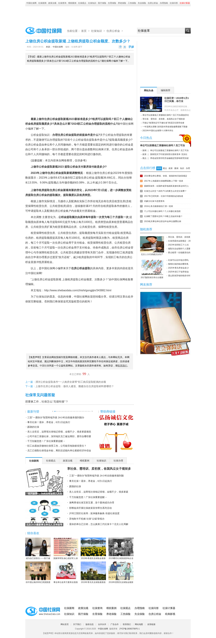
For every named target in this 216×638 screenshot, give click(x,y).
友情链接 (151, 624)
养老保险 (122, 3)
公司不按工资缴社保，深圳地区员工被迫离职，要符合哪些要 (59, 436)
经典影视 (170, 614)
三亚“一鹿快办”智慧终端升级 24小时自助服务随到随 (96, 475)
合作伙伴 (102, 624)
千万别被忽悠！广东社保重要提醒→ (46, 441)
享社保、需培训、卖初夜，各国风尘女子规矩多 (99, 468)
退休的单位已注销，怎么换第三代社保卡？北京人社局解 (98, 524)
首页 (84, 30)
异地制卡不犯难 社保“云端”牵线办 (86, 518)
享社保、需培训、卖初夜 (179, 237)
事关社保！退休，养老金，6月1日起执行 (48, 422)
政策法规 (52, 3)
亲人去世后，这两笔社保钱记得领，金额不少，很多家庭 (98, 491)
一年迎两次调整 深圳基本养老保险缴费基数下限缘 (164, 127)
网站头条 (148, 90)
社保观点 (82, 3)
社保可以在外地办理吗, (178, 260)
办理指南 (164, 3)
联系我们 (127, 624)
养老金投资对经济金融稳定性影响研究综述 (169, 158)
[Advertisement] (108, 15)
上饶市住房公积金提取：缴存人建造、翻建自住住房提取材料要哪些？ (74, 386)
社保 (128, 123)
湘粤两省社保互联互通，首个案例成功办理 (91, 502)
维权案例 (72, 3)
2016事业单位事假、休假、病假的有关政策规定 (165, 176)
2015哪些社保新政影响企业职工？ (121, 549)
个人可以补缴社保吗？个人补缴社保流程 (162, 211)
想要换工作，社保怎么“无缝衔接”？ (46, 401)
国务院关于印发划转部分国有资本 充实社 (168, 154)
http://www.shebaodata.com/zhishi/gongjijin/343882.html (77, 290)
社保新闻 (42, 3)
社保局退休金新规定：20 (179, 241)
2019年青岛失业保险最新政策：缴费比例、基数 (93, 573)
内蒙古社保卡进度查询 (154, 201)
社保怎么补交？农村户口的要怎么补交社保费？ (165, 191)
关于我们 (77, 624)
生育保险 (112, 3)
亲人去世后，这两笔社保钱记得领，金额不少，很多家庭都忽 (59, 431)
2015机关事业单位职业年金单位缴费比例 (162, 221)
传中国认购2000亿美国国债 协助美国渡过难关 (38, 573)
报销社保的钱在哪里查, (178, 264)
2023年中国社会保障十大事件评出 (157, 130)
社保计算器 (169, 608)
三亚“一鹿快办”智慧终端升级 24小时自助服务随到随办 (55, 417)
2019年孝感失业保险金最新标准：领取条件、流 (93, 549)
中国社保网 (31, 3)
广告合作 (115, 624)
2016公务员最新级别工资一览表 (158, 206)
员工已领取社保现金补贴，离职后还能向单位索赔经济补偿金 (59, 450)
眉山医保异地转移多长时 (179, 275)
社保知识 (92, 3)
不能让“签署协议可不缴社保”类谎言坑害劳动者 (163, 123)
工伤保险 (132, 3)
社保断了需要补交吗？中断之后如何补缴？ (163, 216)
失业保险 (142, 3)
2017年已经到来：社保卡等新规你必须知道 (163, 196)
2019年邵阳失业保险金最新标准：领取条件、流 (121, 573)
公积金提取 (37, 134)
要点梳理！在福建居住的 (179, 252)
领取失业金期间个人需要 (179, 248)
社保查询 (62, 3)
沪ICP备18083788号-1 (129, 629)
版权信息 (90, 624)
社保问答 (174, 3)
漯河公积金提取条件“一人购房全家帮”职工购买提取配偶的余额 (70, 382)
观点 (144, 158)
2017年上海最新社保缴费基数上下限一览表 (163, 181)
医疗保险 (102, 3)
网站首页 (65, 624)
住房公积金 (153, 3)
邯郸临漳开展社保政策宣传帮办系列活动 (90, 508)
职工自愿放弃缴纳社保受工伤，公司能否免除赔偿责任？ (56, 445)
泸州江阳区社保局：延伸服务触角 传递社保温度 (94, 513)
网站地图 (139, 624)
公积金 (54, 119)
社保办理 (118, 460)
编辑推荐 (165, 90)
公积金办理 (90, 123)
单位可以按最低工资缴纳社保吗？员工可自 (162, 145)
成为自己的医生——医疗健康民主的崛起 (38, 549)
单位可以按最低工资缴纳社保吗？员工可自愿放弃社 (165, 115)
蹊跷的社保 (33, 427)
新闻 (144, 150)
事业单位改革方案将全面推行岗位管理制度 (65, 573)
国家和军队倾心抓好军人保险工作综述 (65, 549)
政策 (144, 154)
